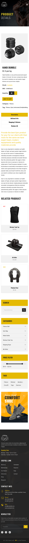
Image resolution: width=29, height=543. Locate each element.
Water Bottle (14, 336)
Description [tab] (14, 115)
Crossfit (6, 385)
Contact (16, 474)
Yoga (12, 385)
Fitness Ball (14, 326)
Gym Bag (14, 331)
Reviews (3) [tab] (14, 126)
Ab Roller (14, 257)
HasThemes (22, 540)
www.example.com (9, 508)
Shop (2, 477)
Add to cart (7, 99)
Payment (16, 467)
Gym (12, 107)
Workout (13, 382)
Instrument (17, 107)
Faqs (15, 470)
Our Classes (4, 470)
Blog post (3, 480)
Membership (4, 467)
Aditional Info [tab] (14, 118)
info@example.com (10, 506)
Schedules (16, 464)
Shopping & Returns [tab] (14, 122)
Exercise (18, 385)
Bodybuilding (24, 107)
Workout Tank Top (14, 227)
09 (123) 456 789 (9, 499)
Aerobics (20, 382)
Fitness (8, 107)
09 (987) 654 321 (9, 501)
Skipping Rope (14, 288)
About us (3, 464)
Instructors (3, 474)
